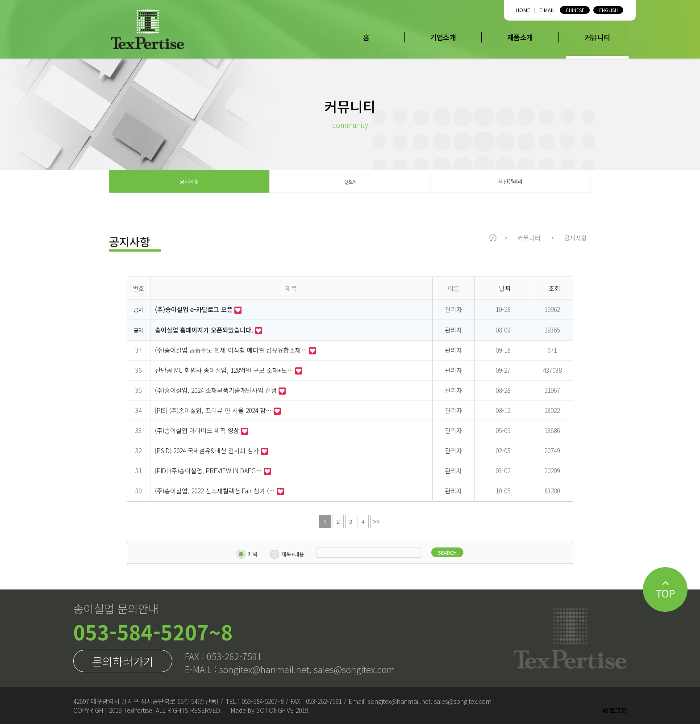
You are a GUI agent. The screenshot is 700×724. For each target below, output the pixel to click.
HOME (523, 9)
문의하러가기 (123, 661)
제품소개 (520, 37)
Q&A (349, 181)
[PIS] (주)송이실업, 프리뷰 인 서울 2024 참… (214, 410)
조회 (554, 288)
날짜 (505, 288)
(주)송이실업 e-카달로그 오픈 (194, 309)
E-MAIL (547, 9)
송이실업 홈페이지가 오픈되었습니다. (205, 329)
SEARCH (437, 552)
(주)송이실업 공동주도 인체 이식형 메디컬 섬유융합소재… (232, 349)
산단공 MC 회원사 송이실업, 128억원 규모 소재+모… (225, 370)
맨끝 (375, 521)
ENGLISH (608, 10)
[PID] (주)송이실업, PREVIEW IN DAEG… (209, 470)
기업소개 (443, 37)
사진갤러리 (510, 181)
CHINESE (575, 10)
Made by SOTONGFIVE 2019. (270, 710)
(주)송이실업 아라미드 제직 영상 (198, 430)
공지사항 (189, 181)
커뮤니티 (597, 37)
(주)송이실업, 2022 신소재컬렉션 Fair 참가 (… (216, 490)
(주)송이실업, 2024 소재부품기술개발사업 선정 (217, 390)
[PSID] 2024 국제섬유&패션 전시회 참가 (208, 450)
